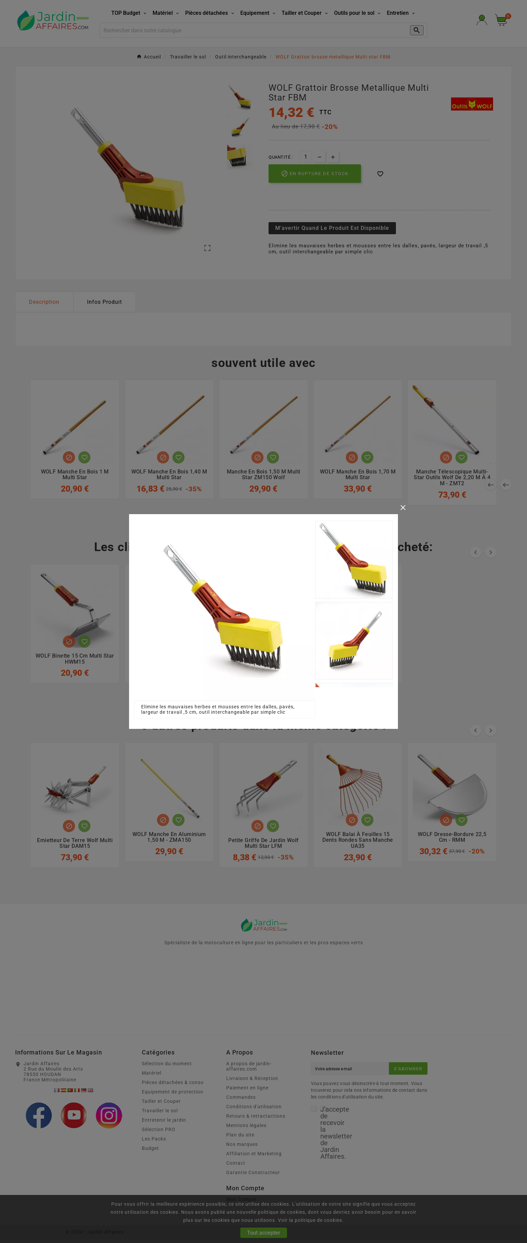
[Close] (403, 506)
